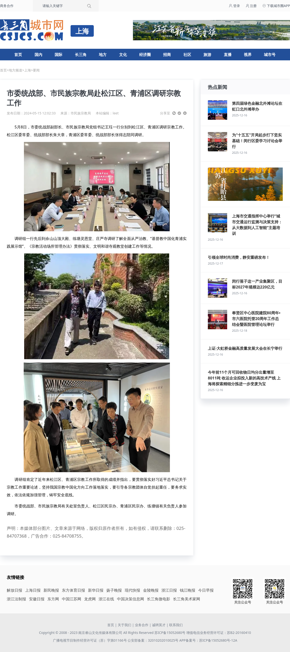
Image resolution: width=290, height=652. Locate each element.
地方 (103, 54)
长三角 (81, 54)
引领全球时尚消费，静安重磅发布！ (239, 257)
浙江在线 (106, 599)
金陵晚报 (151, 590)
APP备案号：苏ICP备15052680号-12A (208, 640)
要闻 (36, 70)
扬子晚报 (114, 590)
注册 (251, 5)
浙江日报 (169, 590)
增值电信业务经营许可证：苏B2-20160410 (218, 632)
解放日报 (14, 590)
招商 (167, 54)
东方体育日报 (73, 590)
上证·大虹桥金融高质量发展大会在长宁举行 (245, 348)
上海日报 (33, 590)
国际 (58, 54)
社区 (187, 54)
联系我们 (176, 625)
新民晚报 (51, 590)
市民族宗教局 (81, 113)
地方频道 (15, 70)
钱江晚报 (187, 590)
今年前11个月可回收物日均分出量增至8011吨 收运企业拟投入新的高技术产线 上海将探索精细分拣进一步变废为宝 (244, 378)
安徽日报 (36, 599)
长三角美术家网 (186, 599)
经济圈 (145, 54)
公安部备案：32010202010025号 (153, 640)
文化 (123, 54)
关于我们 (124, 625)
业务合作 (141, 625)
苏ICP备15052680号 (169, 632)
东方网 (53, 599)
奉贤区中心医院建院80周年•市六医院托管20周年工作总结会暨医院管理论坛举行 (256, 318)
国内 (38, 54)
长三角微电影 (158, 599)
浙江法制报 (16, 599)
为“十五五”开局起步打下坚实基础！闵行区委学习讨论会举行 (257, 140)
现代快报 (132, 590)
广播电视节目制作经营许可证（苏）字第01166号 (90, 640)
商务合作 (7, 5)
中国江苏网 (71, 599)
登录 (234, 5)
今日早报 (206, 590)
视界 (248, 54)
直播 (228, 54)
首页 (18, 54)
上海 (27, 70)
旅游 (207, 54)
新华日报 (95, 590)
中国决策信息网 (130, 599)
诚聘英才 (159, 625)
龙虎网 (90, 599)
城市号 (270, 54)
